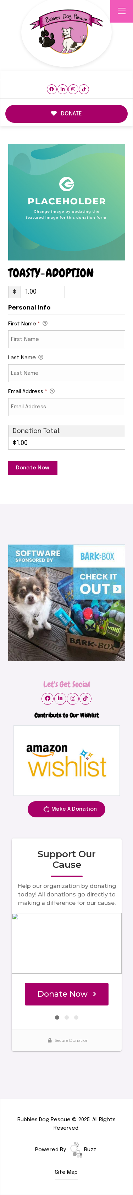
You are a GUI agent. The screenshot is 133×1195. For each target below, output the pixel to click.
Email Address (31, 392)
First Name (28, 324)
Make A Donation (70, 810)
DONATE (66, 114)
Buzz (83, 1150)
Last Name (25, 358)
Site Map (66, 1172)
